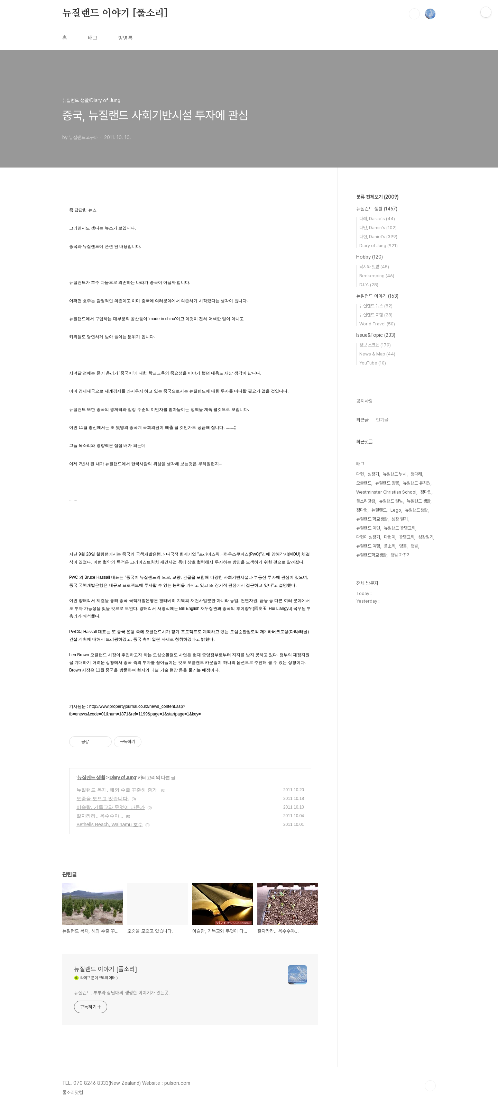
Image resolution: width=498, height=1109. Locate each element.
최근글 (362, 420)
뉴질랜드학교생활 (371, 555)
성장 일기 (399, 519)
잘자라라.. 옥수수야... (99, 816)
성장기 (373, 474)
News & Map (377, 354)
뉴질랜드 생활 (91, 777)
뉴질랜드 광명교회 (399, 528)
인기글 (382, 420)
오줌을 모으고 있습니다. (102, 798)
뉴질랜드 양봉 (387, 483)
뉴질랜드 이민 (368, 528)
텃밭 (414, 546)
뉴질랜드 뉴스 (376, 305)
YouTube (372, 363)
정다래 (416, 474)
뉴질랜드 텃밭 (391, 501)
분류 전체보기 (377, 197)
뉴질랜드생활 (416, 510)
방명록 (125, 38)
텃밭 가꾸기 (400, 555)
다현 (360, 474)
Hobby (369, 257)
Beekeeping (376, 275)
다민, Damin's (378, 227)
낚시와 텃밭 (374, 266)
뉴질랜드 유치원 (417, 483)
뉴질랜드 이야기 (377, 296)
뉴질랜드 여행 (376, 314)
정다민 (426, 492)
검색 (414, 14)
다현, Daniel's (378, 236)
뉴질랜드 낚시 (395, 474)
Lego (395, 510)
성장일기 (425, 537)
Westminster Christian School (386, 492)
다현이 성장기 (368, 537)
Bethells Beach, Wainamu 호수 (109, 824)
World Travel (377, 323)
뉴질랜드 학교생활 (372, 519)
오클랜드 (363, 483)
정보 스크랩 (375, 345)
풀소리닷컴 (365, 501)
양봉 (403, 546)
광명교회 (406, 537)
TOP (430, 1085)
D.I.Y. (368, 284)
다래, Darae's (377, 218)
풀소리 (389, 546)
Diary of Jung (123, 777)
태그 (93, 38)
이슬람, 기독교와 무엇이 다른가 (110, 807)
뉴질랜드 (379, 510)
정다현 (362, 510)
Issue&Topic (375, 335)
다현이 (389, 537)
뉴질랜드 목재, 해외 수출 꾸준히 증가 (117, 790)
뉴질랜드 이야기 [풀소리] (115, 13)
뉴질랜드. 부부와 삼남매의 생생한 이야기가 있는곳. (122, 992)
